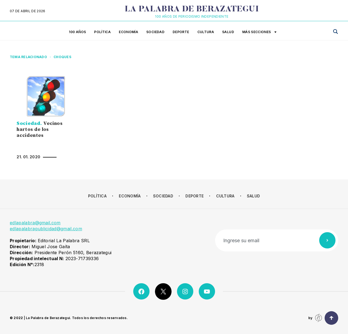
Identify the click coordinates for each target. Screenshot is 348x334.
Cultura (205, 32)
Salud (228, 32)
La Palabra (192, 9)
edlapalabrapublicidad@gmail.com (46, 228)
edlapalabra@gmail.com (35, 222)
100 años (77, 32)
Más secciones (259, 32)
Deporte (181, 32)
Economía (128, 32)
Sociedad (155, 32)
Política (102, 32)
